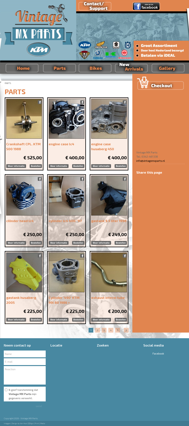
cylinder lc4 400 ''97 (65, 221)
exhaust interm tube (108, 297)
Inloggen (7, 423)
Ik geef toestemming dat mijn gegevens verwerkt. (23, 394)
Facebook (153, 353)
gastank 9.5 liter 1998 (109, 221)
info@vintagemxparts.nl (150, 160)
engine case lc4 (61, 144)
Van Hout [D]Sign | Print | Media (32, 423)
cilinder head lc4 (20, 221)
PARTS (8, 83)
